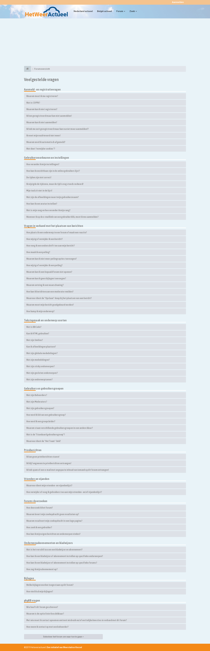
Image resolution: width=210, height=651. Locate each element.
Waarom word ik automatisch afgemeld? (45, 142)
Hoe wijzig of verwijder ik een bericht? (44, 239)
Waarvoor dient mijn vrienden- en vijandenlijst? (49, 485)
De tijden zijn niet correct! (38, 177)
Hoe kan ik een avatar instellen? (41, 203)
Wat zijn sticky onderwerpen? (40, 366)
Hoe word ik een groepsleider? (40, 421)
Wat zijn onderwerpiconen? (39, 379)
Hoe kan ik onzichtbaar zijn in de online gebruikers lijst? (53, 171)
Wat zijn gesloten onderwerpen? (42, 373)
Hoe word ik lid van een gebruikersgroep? (46, 414)
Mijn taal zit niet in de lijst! (39, 190)
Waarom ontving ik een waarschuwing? (45, 285)
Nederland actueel (83, 11)
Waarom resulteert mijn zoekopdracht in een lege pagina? (54, 520)
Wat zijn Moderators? (36, 401)
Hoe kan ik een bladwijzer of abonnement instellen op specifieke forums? (61, 562)
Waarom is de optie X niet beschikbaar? (45, 613)
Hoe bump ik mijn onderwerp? (40, 311)
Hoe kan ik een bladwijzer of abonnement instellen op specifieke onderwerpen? (64, 556)
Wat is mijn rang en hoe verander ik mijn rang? (48, 210)
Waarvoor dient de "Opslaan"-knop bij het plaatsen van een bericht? (59, 298)
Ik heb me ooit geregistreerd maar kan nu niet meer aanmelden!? (57, 129)
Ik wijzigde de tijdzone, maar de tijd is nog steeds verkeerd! (54, 184)
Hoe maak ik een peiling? (38, 252)
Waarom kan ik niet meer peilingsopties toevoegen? (51, 258)
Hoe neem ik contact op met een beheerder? (47, 626)
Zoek (133, 11)
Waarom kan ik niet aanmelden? (41, 122)
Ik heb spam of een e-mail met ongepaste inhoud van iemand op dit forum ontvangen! (67, 470)
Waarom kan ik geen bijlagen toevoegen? (46, 278)
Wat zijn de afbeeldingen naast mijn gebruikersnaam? (52, 197)
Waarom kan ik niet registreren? (41, 109)
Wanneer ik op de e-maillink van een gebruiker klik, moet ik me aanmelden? (62, 216)
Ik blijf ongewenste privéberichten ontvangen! (48, 463)
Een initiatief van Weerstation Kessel (64, 647)
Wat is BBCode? (33, 327)
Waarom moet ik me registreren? (42, 96)
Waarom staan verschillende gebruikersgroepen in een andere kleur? (59, 428)
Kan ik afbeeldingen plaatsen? (41, 346)
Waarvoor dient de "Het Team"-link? (43, 441)
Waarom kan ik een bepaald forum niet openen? (49, 272)
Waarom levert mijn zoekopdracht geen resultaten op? (52, 514)
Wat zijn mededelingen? (38, 359)
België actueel (104, 11)
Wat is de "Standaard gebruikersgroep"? (45, 434)
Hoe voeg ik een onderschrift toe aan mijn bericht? (50, 245)
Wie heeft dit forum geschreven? (42, 607)
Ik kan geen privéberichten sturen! (43, 456)
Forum (120, 11)
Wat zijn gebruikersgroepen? (40, 408)
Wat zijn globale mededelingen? (41, 353)
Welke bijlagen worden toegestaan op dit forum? (49, 585)
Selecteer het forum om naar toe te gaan (63, 637)
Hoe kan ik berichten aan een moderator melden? (49, 291)
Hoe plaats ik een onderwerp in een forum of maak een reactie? (56, 232)
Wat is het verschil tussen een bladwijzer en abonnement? (54, 549)
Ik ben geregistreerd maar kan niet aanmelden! (49, 115)
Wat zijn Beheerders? (36, 395)
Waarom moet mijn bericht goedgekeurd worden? (50, 304)
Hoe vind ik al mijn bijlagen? (39, 591)
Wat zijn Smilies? (34, 340)
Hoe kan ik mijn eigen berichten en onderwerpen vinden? (53, 534)
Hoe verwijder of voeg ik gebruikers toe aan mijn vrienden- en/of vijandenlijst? (64, 492)
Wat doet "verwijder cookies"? (40, 148)
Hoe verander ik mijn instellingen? (42, 164)
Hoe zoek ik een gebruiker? (39, 527)
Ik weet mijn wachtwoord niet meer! (43, 135)
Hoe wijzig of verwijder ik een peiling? (44, 265)
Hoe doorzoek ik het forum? (39, 507)
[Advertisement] (105, 42)
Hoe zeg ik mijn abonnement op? (41, 569)
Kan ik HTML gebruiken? (37, 333)
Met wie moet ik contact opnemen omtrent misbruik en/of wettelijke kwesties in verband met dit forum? (76, 620)
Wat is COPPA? (33, 102)
